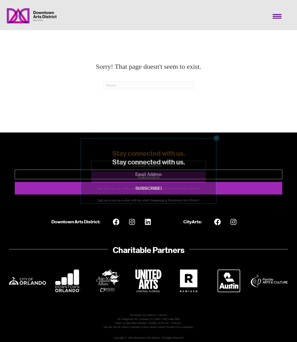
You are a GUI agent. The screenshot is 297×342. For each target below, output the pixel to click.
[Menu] (277, 16)
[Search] (148, 85)
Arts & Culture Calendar (126, 327)
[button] (148, 188)
